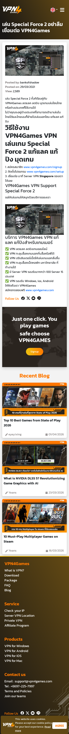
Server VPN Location (19, 615)
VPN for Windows (16, 645)
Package (10, 580)
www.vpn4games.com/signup (43, 167)
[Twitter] (27, 297)
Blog (7, 590)
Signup (35, 352)
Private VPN (13, 620)
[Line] (38, 297)
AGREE (59, 725)
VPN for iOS (13, 655)
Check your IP (14, 610)
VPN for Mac (13, 660)
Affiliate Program (16, 625)
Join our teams (15, 696)
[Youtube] (32, 297)
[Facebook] (22, 297)
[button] (54, 9)
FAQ (7, 585)
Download (11, 575)
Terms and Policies (17, 691)
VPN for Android (16, 650)
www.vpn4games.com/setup (45, 171)
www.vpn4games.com (40, 290)
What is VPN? (14, 570)
